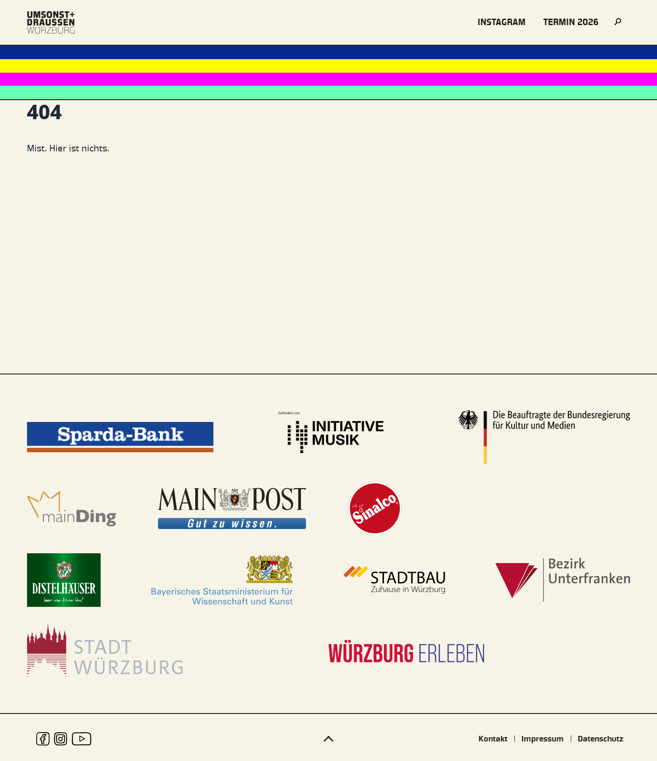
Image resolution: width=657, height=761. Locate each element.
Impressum (542, 738)
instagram (502, 22)
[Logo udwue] (51, 22)
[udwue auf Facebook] (43, 739)
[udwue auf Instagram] (61, 739)
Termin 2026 (571, 22)
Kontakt (493, 738)
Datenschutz (600, 738)
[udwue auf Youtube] (81, 739)
